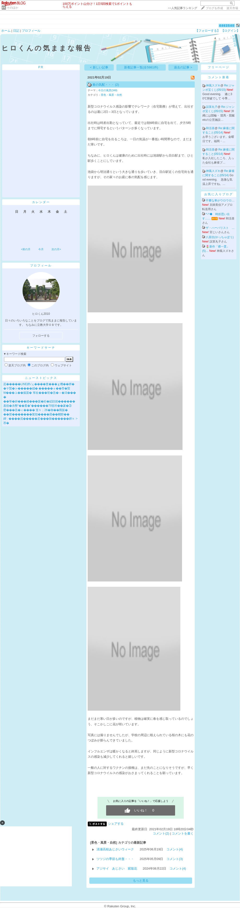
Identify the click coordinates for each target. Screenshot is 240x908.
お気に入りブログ (218, 194)
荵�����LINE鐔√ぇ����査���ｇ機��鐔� (38, 384)
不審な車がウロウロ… (220, 200)
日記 (16, 30)
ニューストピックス (41, 378)
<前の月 (25, 249)
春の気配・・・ (103, 84)
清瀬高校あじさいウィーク (115, 849)
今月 (41, 249)
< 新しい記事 (99, 67)
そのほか (12, 7)
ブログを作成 (214, 8)
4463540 (227, 25)
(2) (117, 84)
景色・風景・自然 (111, 94)
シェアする (116, 823)
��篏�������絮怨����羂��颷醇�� (36, 414)
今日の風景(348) (107, 90)
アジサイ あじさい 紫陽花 (117, 868)
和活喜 (210, 128)
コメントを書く (183, 833)
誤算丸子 (211, 107)
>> (182, 8)
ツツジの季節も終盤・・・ (115, 859)
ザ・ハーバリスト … (220, 228)
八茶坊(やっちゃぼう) (220, 237)
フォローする (41, 335)
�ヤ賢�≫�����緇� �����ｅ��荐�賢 (36, 388)
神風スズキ (213, 85)
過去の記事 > (183, 67)
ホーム (6, 30)
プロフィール (31, 30)
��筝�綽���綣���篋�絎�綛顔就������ (39, 401)
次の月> (56, 249)
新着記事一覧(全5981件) (141, 67)
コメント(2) (161, 833)
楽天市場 (232, 8)
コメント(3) (174, 859)
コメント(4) (174, 849)
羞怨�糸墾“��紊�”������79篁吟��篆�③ (37, 405)
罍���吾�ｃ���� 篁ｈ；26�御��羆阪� (35, 410)
